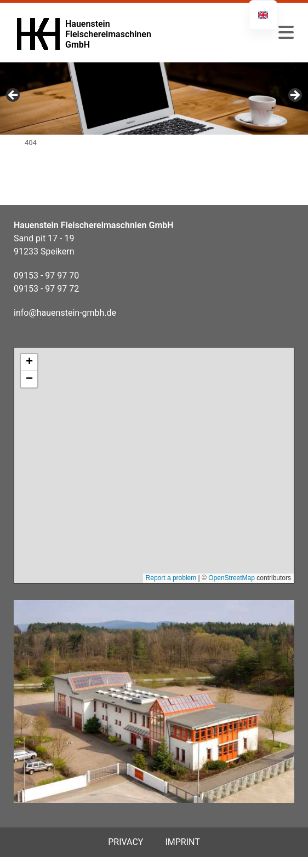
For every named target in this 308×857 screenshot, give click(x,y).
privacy (125, 842)
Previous (13, 96)
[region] (154, 98)
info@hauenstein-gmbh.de (65, 313)
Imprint (182, 842)
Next (294, 96)
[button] (286, 33)
